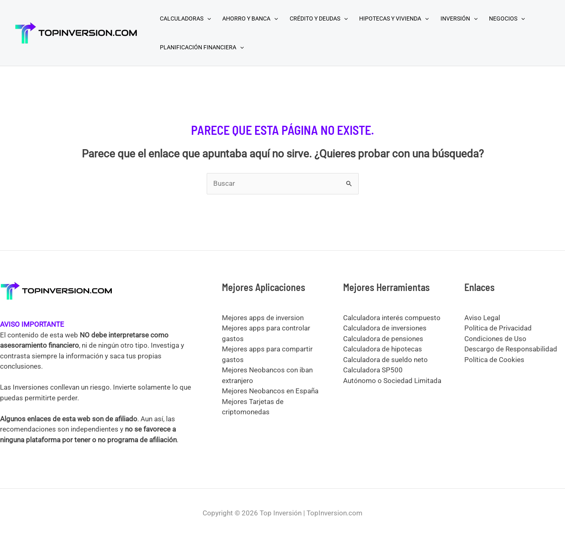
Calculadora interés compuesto (391, 318)
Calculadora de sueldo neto (385, 360)
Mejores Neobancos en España (270, 391)
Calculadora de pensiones (383, 339)
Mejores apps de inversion (263, 318)
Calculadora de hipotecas (382, 349)
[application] (207, 18)
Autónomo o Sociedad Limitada (392, 380)
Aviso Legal (482, 318)
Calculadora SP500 (373, 370)
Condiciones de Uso (495, 339)
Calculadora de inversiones (385, 328)
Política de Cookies (494, 360)
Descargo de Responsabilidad (510, 349)
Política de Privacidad (498, 328)
